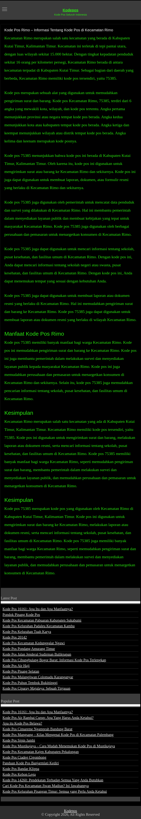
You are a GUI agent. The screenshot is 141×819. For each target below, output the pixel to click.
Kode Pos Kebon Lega (19, 774)
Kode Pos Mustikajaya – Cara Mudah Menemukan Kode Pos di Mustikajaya (59, 746)
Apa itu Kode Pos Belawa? (22, 723)
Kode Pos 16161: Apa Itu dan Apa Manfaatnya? (38, 609)
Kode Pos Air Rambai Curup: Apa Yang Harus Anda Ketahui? (48, 718)
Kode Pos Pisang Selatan (21, 671)
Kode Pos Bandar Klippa (21, 769)
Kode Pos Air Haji (16, 666)
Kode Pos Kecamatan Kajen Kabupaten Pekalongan (41, 752)
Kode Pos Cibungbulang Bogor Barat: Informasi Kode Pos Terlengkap (54, 660)
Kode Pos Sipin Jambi (19, 740)
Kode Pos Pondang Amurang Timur (29, 649)
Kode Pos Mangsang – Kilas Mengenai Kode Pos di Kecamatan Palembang (58, 735)
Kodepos (70, 10)
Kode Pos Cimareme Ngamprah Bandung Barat (37, 729)
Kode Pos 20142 (15, 637)
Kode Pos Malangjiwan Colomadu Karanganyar (38, 677)
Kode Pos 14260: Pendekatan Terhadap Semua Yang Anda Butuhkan (53, 780)
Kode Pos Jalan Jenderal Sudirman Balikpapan (37, 654)
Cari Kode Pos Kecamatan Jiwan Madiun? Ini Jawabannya (46, 786)
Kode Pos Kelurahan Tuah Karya (27, 632)
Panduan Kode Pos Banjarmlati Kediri (31, 763)
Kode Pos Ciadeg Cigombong (24, 757)
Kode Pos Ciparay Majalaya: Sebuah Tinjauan (36, 688)
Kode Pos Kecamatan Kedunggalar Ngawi (34, 643)
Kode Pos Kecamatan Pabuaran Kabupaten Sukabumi (42, 620)
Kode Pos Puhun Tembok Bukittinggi (30, 683)
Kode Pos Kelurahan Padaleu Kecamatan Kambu (39, 626)
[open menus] (4, 10)
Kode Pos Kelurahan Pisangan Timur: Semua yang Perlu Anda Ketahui (55, 791)
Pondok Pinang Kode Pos (21, 615)
